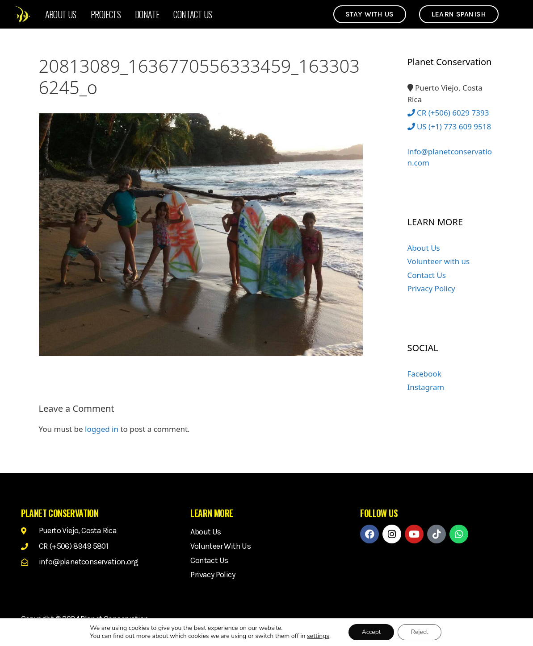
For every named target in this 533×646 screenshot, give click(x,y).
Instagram (426, 387)
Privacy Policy (431, 288)
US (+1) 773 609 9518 (449, 126)
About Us (60, 14)
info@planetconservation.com (449, 152)
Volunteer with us (438, 261)
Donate (147, 14)
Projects (106, 14)
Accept (371, 632)
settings (317, 636)
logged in (101, 429)
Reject (419, 632)
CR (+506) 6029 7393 (448, 113)
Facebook (424, 374)
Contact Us (192, 14)
